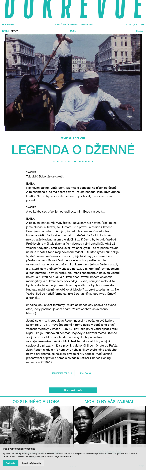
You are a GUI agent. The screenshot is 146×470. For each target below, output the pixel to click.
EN (142, 24)
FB (129, 24)
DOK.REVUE (8, 25)
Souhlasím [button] (11, 463)
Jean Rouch (85, 161)
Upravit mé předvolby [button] (31, 463)
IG (137, 24)
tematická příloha (62, 373)
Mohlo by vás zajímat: (110, 401)
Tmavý (14, 31)
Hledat (140, 31)
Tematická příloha (73, 138)
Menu (73, 31)
